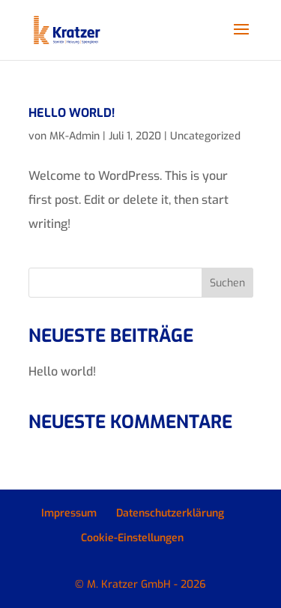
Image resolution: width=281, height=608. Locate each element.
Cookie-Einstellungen (132, 538)
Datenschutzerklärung (170, 513)
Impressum (69, 513)
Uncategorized (205, 136)
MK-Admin (74, 136)
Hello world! (71, 113)
